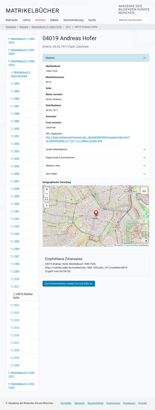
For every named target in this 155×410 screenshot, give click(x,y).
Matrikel (40, 20)
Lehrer (27, 20)
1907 (15, 256)
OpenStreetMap (131, 245)
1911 (68, 26)
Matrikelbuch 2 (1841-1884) (21, 51)
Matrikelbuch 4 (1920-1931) (21, 374)
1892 (15, 143)
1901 (15, 211)
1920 (15, 365)
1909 (15, 271)
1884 (15, 83)
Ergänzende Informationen (60, 157)
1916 (15, 335)
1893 (15, 151)
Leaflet (118, 245)
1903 (15, 226)
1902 (15, 218)
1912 (15, 305)
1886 (15, 98)
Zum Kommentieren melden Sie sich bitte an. (69, 283)
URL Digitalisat (54, 133)
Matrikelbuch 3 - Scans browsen (21, 74)
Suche (92, 20)
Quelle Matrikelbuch (56, 149)
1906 (15, 248)
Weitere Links (53, 165)
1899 (15, 196)
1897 (15, 181)
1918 (15, 350)
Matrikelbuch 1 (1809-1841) (21, 40)
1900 (15, 203)
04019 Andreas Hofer (23, 295)
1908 (15, 263)
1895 (15, 166)
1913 (15, 312)
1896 (15, 173)
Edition (54, 20)
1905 (15, 241)
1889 (15, 121)
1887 (15, 106)
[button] (96, 213)
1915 (15, 327)
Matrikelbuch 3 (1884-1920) (47, 26)
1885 (15, 91)
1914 (15, 320)
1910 (15, 278)
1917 (15, 342)
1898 (15, 188)
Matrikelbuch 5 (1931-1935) (21, 385)
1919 (15, 357)
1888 (15, 113)
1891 (15, 136)
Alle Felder (51, 173)
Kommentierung (73, 20)
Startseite (12, 20)
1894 (15, 158)
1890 (15, 128)
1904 (15, 233)
